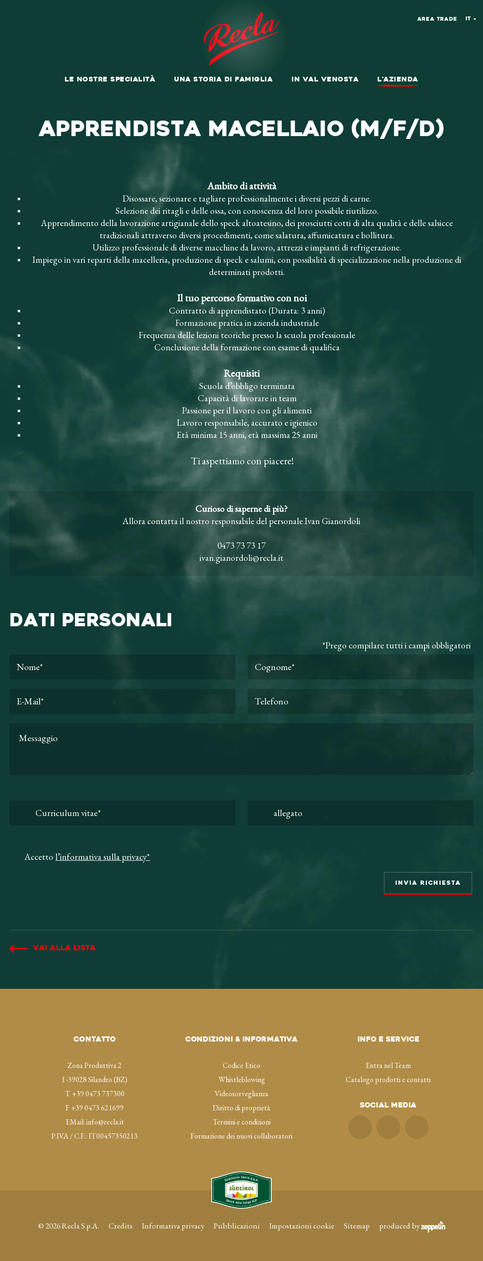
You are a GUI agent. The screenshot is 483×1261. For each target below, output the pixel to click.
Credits (120, 1226)
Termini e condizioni (242, 1122)
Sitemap (357, 1226)
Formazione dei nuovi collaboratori (241, 1136)
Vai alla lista (64, 948)
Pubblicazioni (237, 1226)
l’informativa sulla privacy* (102, 857)
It (468, 19)
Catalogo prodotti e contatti (388, 1079)
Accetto (87, 857)
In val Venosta (324, 79)
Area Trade (437, 19)
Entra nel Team (388, 1065)
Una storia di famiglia (223, 79)
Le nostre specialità (110, 79)
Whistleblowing (241, 1079)
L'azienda (397, 79)
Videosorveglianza (241, 1094)
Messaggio (241, 749)
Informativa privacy (173, 1226)
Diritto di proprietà (241, 1108)
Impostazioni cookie (301, 1226)
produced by (412, 1226)
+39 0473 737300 (98, 1094)
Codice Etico (241, 1065)
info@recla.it (105, 1122)
